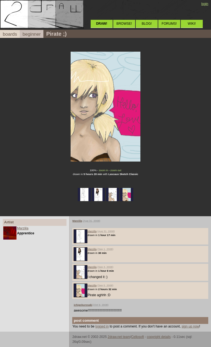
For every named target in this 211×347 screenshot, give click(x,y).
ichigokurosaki (83, 304)
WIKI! (192, 24)
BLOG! (147, 24)
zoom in (103, 170)
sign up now (190, 326)
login (204, 4)
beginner (32, 34)
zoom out (115, 170)
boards (10, 34)
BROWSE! (124, 24)
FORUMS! (169, 24)
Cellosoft (137, 337)
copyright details (159, 337)
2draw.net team (119, 337)
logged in (102, 326)
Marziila (22, 228)
